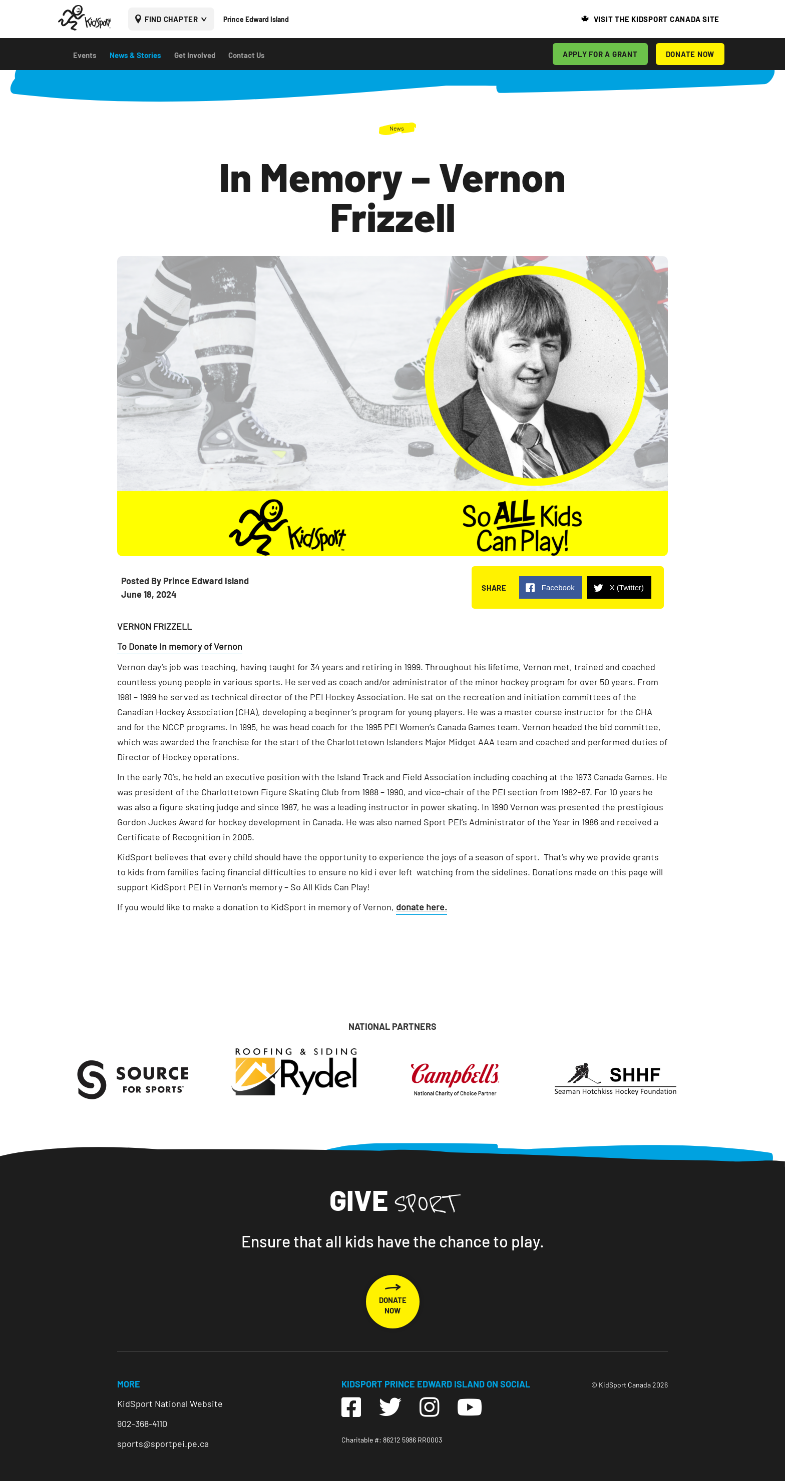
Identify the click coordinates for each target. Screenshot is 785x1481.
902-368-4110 (142, 1423)
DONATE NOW (690, 54)
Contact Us (246, 55)
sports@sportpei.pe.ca (163, 1443)
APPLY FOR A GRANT (600, 54)
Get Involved (194, 55)
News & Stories (135, 55)
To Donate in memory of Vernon (179, 646)
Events (85, 55)
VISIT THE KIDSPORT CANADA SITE (657, 19)
